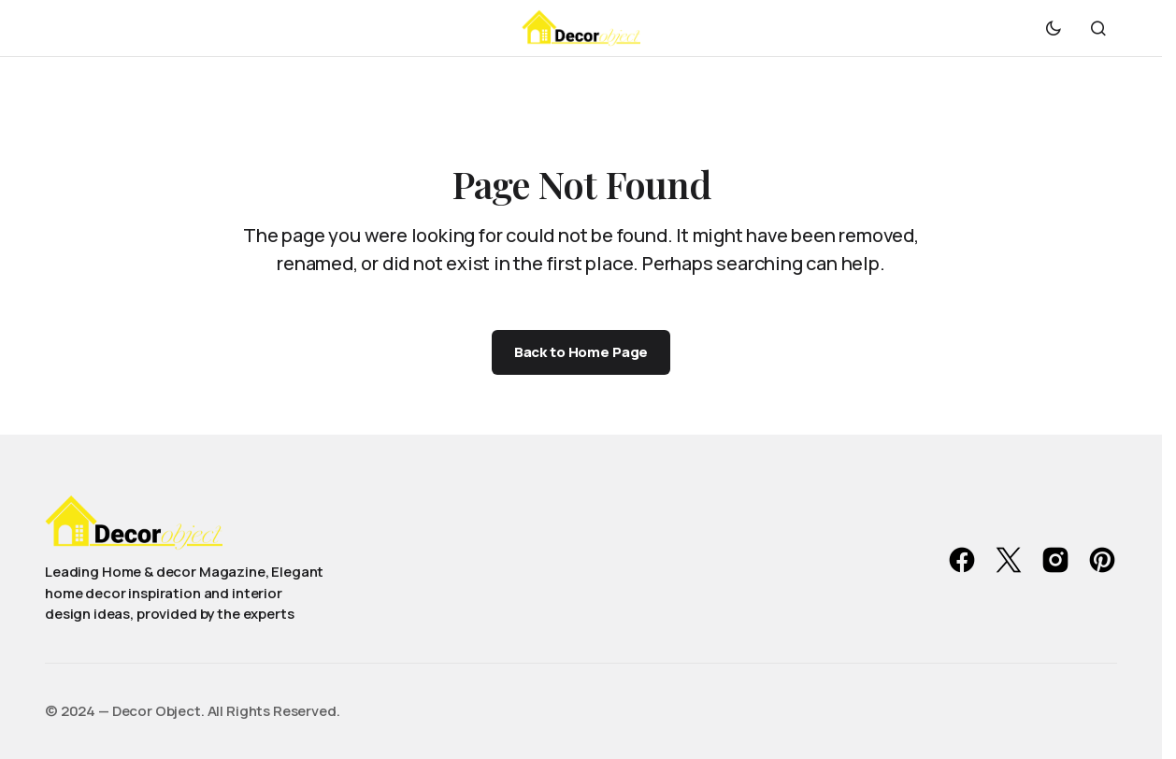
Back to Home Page (581, 352)
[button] (1053, 28)
